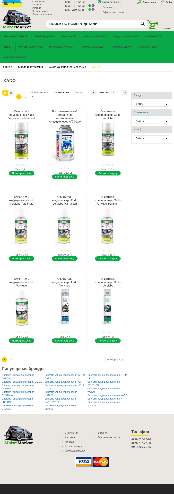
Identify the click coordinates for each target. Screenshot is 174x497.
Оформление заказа (114, 14)
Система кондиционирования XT (106, 401)
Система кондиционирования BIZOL (22, 384)
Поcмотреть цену (21, 176)
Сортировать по (61, 95)
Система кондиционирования (68, 69)
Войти (169, 4)
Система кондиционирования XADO (107, 398)
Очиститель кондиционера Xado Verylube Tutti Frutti (21, 203)
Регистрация (149, 4)
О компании (38, 3)
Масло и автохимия (31, 69)
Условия (36, 9)
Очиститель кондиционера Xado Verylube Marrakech (64, 203)
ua (12, 5)
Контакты (37, 6)
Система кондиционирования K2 (63, 384)
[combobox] (96, 25)
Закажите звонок (109, 4)
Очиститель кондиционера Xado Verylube (108, 117)
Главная (7, 69)
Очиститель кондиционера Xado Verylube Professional (21, 117)
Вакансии (108, 9)
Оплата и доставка (42, 16)
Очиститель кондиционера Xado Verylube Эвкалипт (108, 203)
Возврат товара (40, 13)
